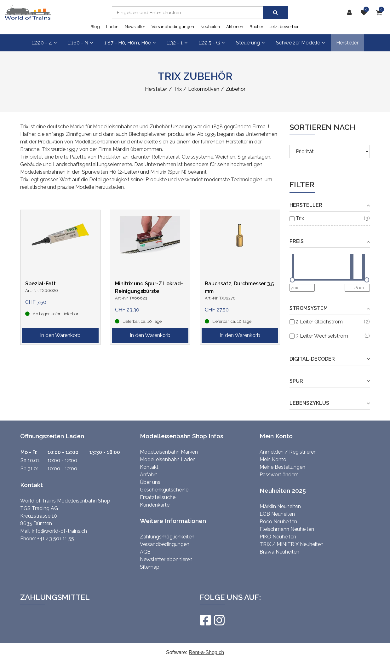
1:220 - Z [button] (44, 43)
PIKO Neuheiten (278, 537)
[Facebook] (205, 620)
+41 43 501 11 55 (55, 539)
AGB (145, 552)
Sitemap (149, 567)
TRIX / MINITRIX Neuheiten (292, 544)
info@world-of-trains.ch (59, 531)
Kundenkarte (154, 505)
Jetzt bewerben (285, 26)
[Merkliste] (365, 12)
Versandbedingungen (173, 26)
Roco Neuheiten (278, 522)
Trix (300, 218)
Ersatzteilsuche (157, 497)
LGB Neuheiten (277, 514)
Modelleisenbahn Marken (169, 452)
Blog (95, 26)
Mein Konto (273, 459)
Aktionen (234, 26)
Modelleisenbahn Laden (168, 459)
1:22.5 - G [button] (212, 43)
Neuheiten (210, 26)
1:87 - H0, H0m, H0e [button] (130, 43)
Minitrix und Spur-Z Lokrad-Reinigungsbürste (149, 287)
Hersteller (347, 43)
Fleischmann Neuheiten (287, 529)
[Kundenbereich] (351, 12)
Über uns (150, 482)
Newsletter (135, 26)
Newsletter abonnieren (166, 559)
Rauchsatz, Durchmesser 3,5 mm (239, 287)
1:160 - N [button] (80, 43)
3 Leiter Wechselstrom (322, 336)
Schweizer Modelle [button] (300, 43)
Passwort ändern (279, 475)
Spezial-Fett (40, 284)
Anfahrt (148, 475)
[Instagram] (219, 620)
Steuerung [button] (250, 43)
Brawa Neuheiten (279, 552)
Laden (112, 26)
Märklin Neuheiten (280, 506)
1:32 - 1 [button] (177, 43)
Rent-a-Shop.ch (206, 652)
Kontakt (149, 467)
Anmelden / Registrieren (288, 452)
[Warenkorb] (380, 12)
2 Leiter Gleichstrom (319, 322)
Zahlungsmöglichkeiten (167, 537)
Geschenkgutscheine (164, 490)
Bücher (256, 26)
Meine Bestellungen (282, 467)
